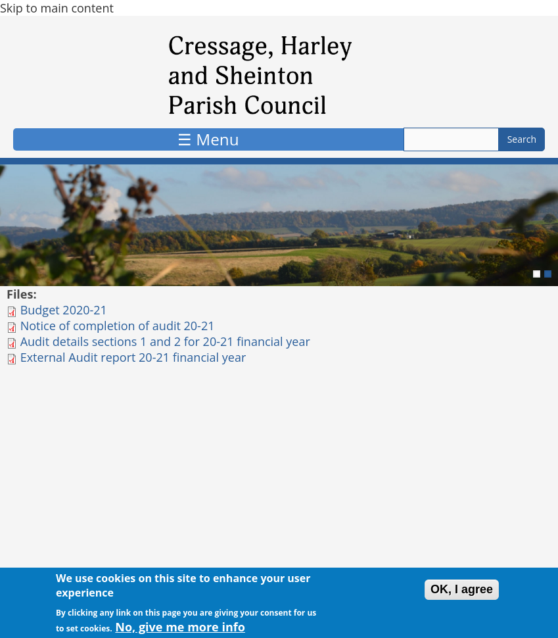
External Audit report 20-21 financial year (133, 357)
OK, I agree (461, 592)
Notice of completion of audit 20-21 (117, 325)
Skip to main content (57, 8)
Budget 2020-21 (63, 310)
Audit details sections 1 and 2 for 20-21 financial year (165, 341)
